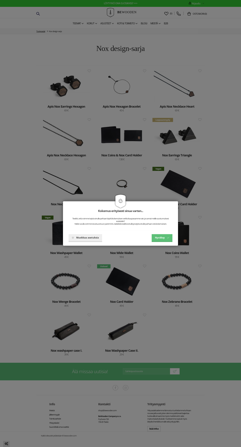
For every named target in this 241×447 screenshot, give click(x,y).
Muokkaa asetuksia (85, 237)
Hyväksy (162, 237)
